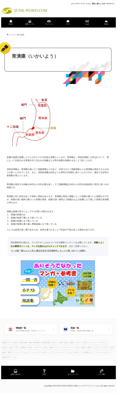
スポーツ (105, 347)
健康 (83, 347)
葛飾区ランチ (6, 342)
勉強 (3, 352)
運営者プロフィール (9, 357)
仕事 (45, 347)
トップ (12, 35)
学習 (84, 342)
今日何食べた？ (88, 352)
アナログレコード (67, 347)
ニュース (17, 352)
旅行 (112, 347)
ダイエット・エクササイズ (98, 342)
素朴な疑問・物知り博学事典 (30, 342)
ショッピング (34, 352)
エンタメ (96, 347)
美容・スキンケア (35, 347)
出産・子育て (14, 347)
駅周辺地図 (46, 342)
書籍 (9, 352)
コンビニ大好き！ (74, 352)
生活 (77, 347)
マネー (78, 342)
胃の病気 (20, 35)
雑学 (15, 342)
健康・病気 (63, 342)
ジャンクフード (59, 352)
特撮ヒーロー (53, 347)
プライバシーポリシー (103, 352)
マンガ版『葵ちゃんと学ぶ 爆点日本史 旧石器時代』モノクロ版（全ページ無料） (49, 251)
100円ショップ (47, 352)
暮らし (55, 342)
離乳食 (24, 347)
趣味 (71, 342)
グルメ (25, 352)
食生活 (4, 347)
